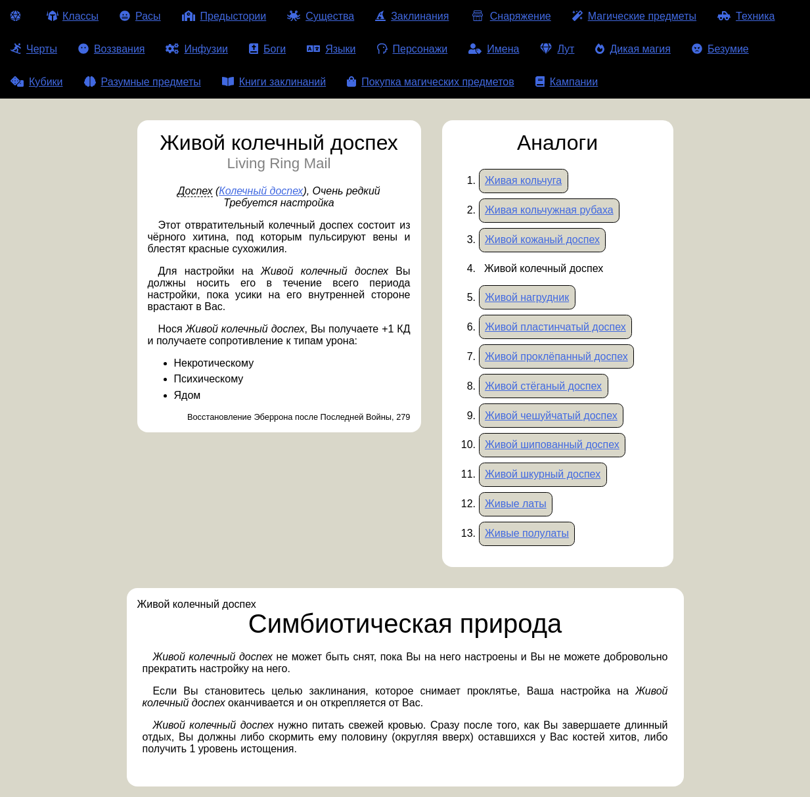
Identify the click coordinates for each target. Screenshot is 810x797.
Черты (34, 49)
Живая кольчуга (523, 180)
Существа (320, 16)
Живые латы (516, 503)
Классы (73, 16)
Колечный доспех (261, 190)
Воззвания (111, 49)
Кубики (37, 81)
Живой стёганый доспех (543, 386)
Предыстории (224, 16)
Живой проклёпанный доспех (556, 356)
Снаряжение (510, 16)
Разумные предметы (142, 81)
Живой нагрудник (527, 297)
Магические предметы (634, 16)
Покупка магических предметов (430, 81)
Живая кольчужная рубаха (549, 210)
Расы (140, 16)
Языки (331, 49)
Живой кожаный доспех (542, 239)
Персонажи (412, 49)
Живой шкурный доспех (542, 474)
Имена (493, 49)
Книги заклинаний (274, 81)
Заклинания (412, 16)
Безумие (720, 49)
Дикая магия (632, 49)
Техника (746, 16)
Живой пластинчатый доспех (555, 326)
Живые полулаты (527, 533)
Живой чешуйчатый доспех (551, 415)
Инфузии (197, 49)
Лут (557, 49)
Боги (267, 49)
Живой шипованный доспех (552, 444)
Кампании (566, 81)
